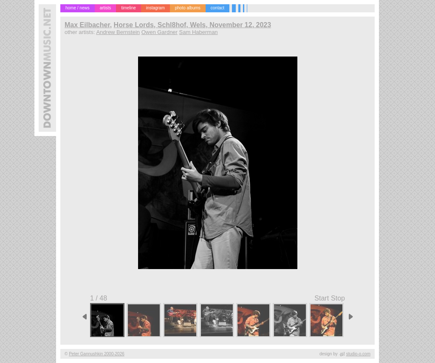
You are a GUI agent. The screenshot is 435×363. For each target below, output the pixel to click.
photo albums (188, 8)
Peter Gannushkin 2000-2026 (96, 354)
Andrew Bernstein (118, 32)
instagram (155, 8)
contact (217, 8)
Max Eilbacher (87, 24)
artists (105, 8)
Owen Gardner (159, 32)
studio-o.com (358, 354)
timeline (128, 8)
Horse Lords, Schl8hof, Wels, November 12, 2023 (192, 24)
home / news (77, 8)
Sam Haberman (198, 32)
